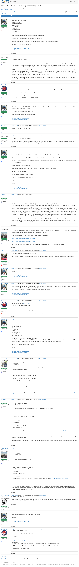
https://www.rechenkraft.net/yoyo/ (19, 540)
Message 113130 (14, 495)
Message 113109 (14, 227)
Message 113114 (14, 300)
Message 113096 (14, 55)
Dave (3, 56)
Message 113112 (14, 283)
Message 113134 (14, 511)
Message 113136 (14, 529)
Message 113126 (14, 319)
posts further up (26, 303)
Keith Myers (5, 228)
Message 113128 (14, 399)
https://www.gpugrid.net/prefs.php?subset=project (23, 238)
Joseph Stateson (6, 358)
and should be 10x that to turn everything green (59, 430)
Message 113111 (14, 268)
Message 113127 (14, 358)
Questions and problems (15, 8)
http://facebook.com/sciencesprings (20, 49)
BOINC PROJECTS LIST (47, 95)
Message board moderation (6, 9)
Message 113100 (14, 103)
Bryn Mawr (3, 399)
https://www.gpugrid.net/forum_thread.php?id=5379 (23, 241)
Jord (3, 250)
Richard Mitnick (4, 18)
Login (75, 1)
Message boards (5, 8)
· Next (4, 13)
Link (13, 90)
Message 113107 (14, 148)
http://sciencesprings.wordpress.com (20, 48)
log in (15, 11)
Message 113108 (14, 194)
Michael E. (3, 125)
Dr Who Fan (4, 84)
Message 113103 (14, 125)
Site (19, 1)
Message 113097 (14, 84)
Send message (4, 25)
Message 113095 (14, 17)
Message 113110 (14, 250)
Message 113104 (42, 148)
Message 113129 (14, 448)
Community (13, 1)
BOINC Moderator (5, 495)
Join (71, 1)
